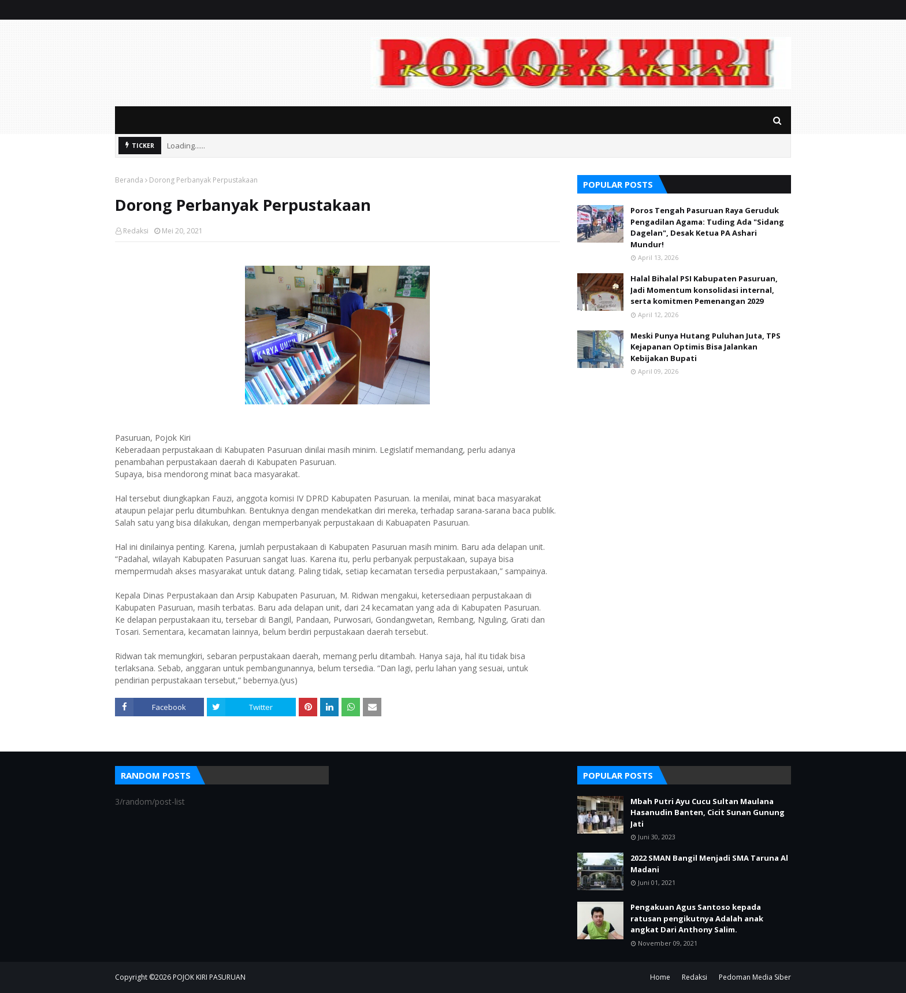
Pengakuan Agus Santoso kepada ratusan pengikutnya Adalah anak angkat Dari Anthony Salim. (696, 918)
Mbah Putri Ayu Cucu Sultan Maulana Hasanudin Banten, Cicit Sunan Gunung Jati (707, 812)
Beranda (129, 180)
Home (660, 977)
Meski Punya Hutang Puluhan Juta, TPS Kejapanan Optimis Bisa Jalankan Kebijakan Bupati (705, 346)
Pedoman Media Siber (755, 977)
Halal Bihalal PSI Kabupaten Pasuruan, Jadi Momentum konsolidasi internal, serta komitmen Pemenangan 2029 (704, 289)
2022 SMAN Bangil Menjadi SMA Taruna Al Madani (709, 864)
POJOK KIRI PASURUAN (209, 977)
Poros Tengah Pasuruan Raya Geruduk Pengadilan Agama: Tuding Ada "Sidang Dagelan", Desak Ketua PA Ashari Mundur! (707, 227)
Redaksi (135, 231)
